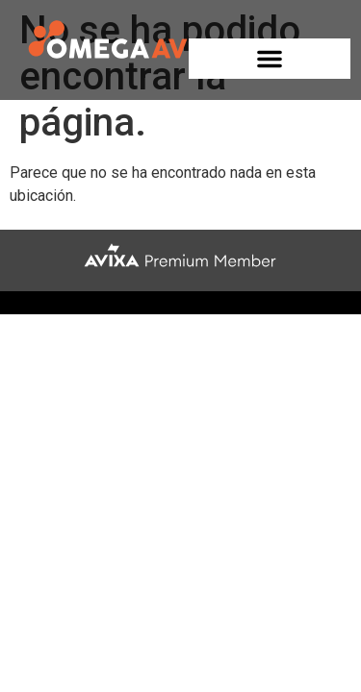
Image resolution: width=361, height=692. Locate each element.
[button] (269, 58)
